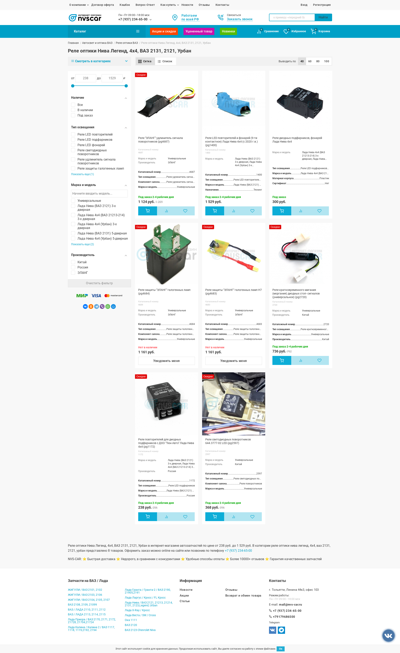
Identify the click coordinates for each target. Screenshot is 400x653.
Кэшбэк (125, 4)
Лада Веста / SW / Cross (140, 615)
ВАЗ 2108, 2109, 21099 (82, 604)
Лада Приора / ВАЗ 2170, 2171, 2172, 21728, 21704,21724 (92, 621)
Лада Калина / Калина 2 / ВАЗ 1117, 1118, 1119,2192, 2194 (91, 628)
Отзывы (204, 4)
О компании (77, 4)
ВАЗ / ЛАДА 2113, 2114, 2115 (87, 614)
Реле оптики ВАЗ (127, 42)
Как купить (168, 4)
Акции (184, 595)
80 (318, 61)
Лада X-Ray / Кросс (137, 610)
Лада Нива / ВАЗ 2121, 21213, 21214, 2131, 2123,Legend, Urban (149, 604)
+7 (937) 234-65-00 (133, 19)
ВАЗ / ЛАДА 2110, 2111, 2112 (87, 609)
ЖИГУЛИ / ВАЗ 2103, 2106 (85, 594)
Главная (73, 42)
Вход (304, 4)
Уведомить (166, 361)
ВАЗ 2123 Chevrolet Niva (140, 630)
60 (310, 61)
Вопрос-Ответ (145, 4)
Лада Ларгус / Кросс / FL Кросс (145, 597)
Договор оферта (102, 4)
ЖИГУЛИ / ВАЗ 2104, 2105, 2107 (89, 599)
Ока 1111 (131, 620)
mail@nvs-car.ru (290, 604)
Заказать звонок (240, 19)
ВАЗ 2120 (131, 625)
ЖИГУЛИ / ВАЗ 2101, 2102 (85, 589)
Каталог (107, 31)
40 (302, 61)
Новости (187, 4)
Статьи (185, 601)
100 (326, 61)
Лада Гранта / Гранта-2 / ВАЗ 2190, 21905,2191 (148, 591)
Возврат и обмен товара (243, 595)
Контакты (222, 4)
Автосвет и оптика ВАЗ (97, 42)
